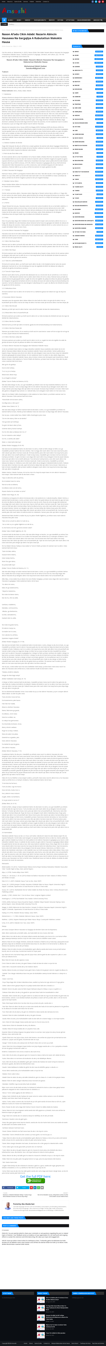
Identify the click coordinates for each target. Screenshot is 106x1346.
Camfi (89, 93)
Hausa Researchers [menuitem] (84, 20)
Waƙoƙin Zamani (89, 228)
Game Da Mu (17, 1)
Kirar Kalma (89, 149)
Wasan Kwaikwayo (89, 205)
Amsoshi (14, 1343)
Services (25, 1)
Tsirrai (89, 190)
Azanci (89, 74)
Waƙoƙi (8, 30)
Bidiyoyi (89, 81)
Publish (32, 1)
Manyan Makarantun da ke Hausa (61, 1343)
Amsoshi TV (89, 70)
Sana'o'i (89, 175)
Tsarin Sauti (89, 187)
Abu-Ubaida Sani (8, 46)
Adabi (89, 55)
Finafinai (89, 104)
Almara (89, 66)
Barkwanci (89, 78)
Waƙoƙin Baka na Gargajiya (89, 220)
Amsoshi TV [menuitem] (97, 20)
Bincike (89, 85)
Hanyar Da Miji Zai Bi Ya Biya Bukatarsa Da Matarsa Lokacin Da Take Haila (57, 1317)
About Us (9, 1)
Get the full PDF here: (35, 1176)
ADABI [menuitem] (19, 20)
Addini (89, 59)
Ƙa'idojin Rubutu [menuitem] (40, 20)
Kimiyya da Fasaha (89, 145)
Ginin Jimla (89, 112)
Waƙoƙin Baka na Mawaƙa (89, 224)
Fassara (89, 100)
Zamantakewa (89, 236)
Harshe (89, 115)
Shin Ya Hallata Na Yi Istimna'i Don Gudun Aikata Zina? (57, 1298)
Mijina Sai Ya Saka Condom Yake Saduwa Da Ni (56, 1326)
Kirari (89, 153)
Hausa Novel (89, 119)
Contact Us (46, 1)
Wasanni (89, 209)
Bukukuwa (89, 89)
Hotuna (89, 127)
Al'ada (89, 63)
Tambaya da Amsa (85, 1343)
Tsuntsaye (89, 194)
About (31, 1343)
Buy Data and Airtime (98, 1343)
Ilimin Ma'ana (89, 134)
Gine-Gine (89, 108)
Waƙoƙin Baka (89, 217)
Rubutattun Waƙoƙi (89, 172)
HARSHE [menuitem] (27, 20)
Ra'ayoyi (89, 168)
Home (3, 1)
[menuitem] (4, 20)
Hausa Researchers (89, 123)
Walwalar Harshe (89, 202)
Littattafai (89, 157)
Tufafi (89, 198)
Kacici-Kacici (89, 138)
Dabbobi (89, 96)
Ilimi (89, 130)
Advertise (38, 1)
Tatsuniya (89, 183)
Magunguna (89, 160)
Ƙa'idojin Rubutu (89, 243)
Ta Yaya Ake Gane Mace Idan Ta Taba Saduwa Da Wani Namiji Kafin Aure (57, 1307)
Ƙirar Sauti (89, 247)
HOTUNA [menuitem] (60, 20)
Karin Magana (89, 142)
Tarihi (89, 179)
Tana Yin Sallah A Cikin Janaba (55, 1333)
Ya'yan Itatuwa (89, 232)
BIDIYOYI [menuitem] (52, 20)
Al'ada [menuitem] (10, 20)
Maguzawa (89, 164)
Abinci (89, 51)
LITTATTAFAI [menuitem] (70, 20)
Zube (89, 239)
